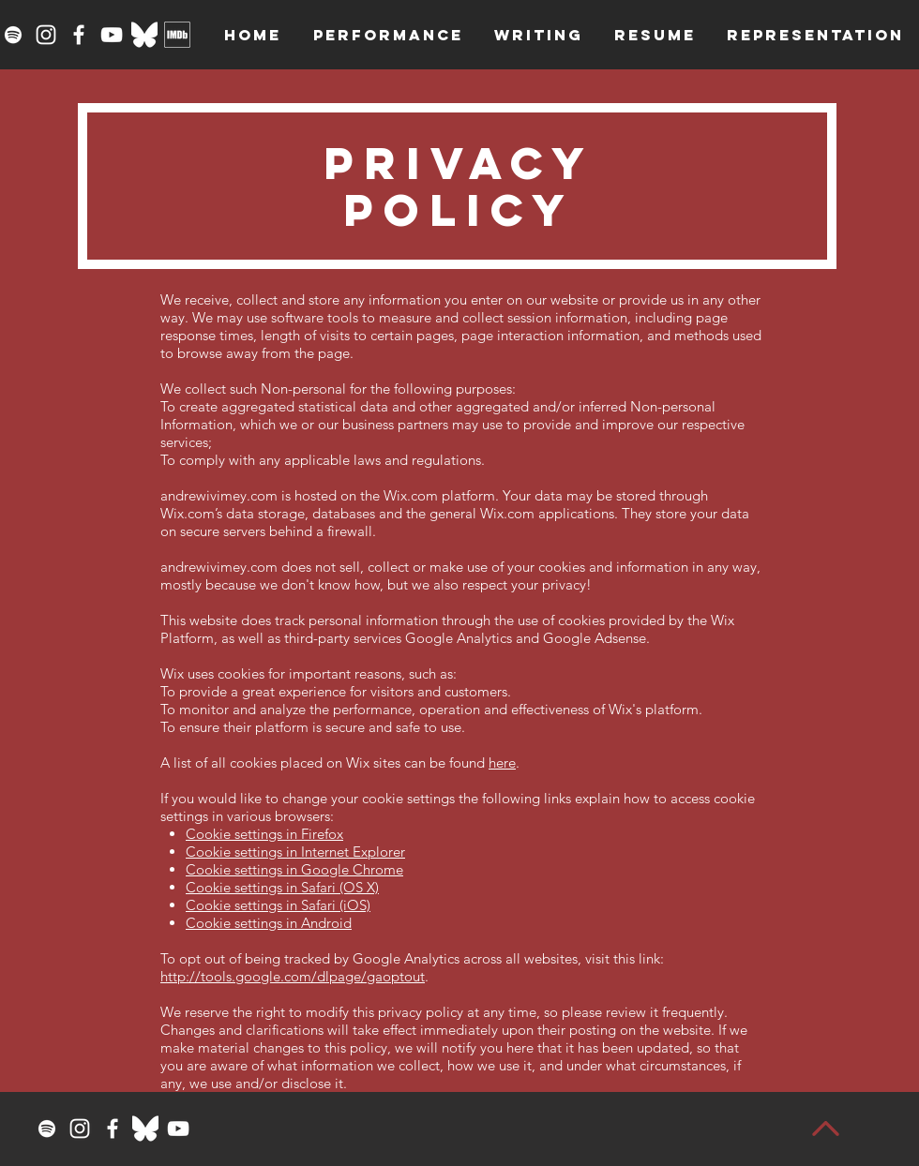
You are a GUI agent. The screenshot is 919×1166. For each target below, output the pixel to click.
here (502, 762)
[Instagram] (46, 35)
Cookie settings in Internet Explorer (295, 851)
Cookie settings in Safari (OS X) (282, 887)
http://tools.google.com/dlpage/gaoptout (292, 976)
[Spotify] (13, 35)
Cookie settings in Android (269, 923)
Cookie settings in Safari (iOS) (278, 905)
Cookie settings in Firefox (264, 834)
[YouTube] (111, 35)
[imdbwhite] (177, 35)
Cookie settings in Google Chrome (294, 869)
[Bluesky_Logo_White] (144, 35)
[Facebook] (79, 35)
